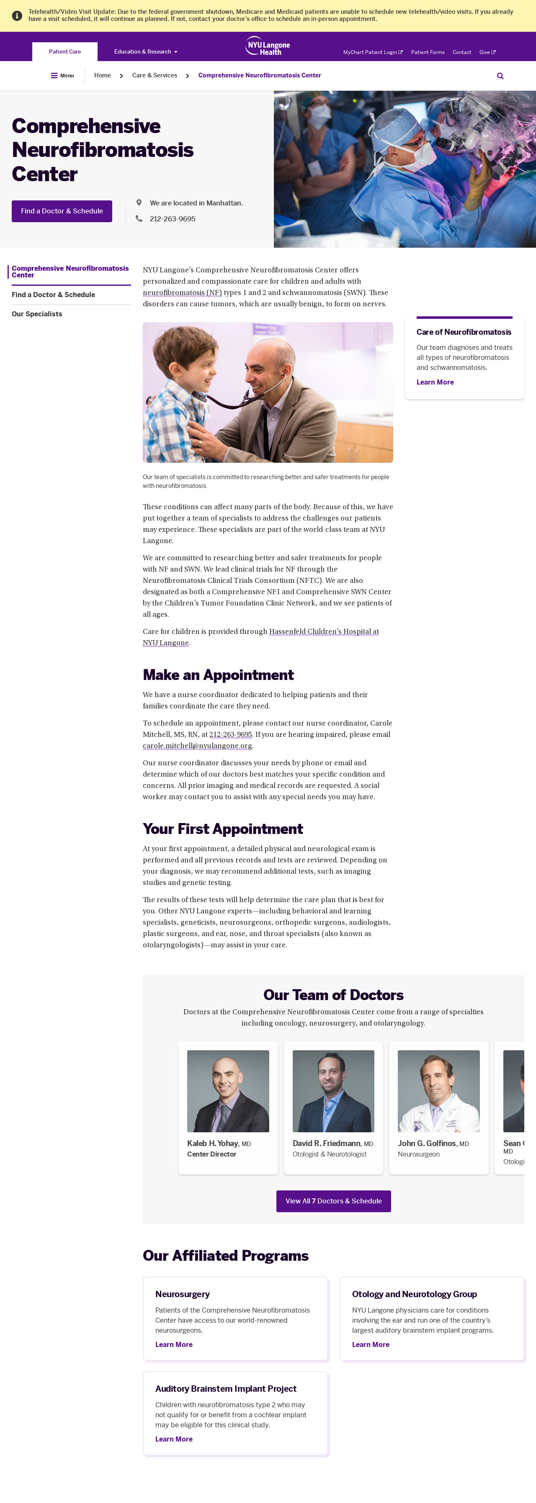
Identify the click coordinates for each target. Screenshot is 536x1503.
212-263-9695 (230, 735)
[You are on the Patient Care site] (65, 52)
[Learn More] (435, 382)
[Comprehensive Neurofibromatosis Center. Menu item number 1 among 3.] (69, 272)
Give (487, 52)
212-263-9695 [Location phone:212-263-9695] (173, 219)
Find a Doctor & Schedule (62, 211)
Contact (462, 52)
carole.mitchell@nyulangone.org (197, 746)
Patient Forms (428, 52)
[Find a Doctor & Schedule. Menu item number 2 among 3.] (71, 295)
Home (102, 75)
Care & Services (154, 75)
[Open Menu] (62, 76)
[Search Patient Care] (500, 75)
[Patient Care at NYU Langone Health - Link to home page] (268, 45)
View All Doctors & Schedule (334, 1201)
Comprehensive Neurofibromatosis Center (259, 75)
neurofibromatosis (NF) (182, 293)
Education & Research (145, 52)
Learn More (174, 1344)
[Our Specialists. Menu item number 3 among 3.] (71, 314)
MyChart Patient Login (373, 52)
